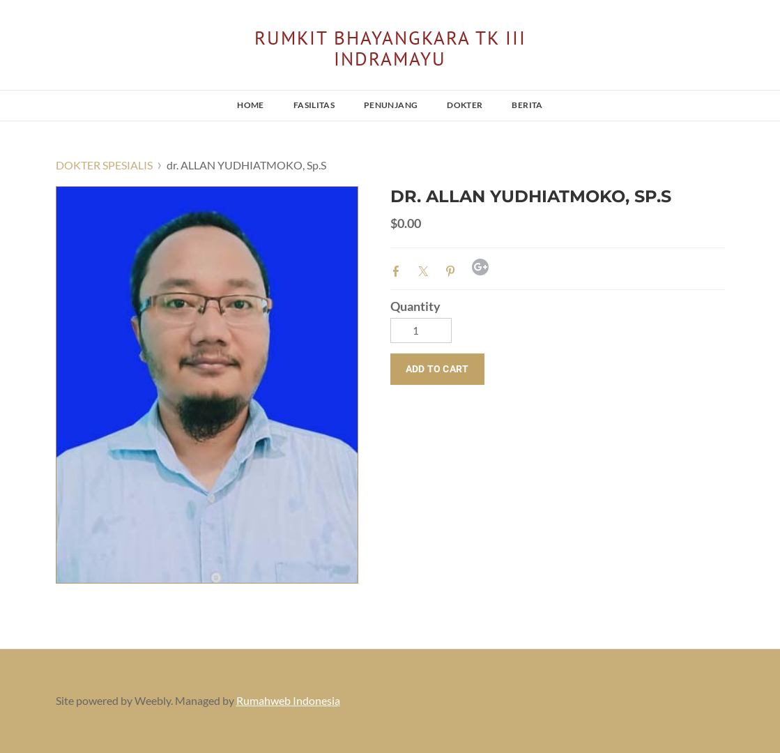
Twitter (426, 269)
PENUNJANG (391, 105)
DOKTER (464, 105)
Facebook (398, 269)
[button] (437, 369)
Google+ (480, 267)
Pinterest (453, 269)
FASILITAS (314, 105)
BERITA (527, 105)
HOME (250, 105)
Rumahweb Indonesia (288, 700)
